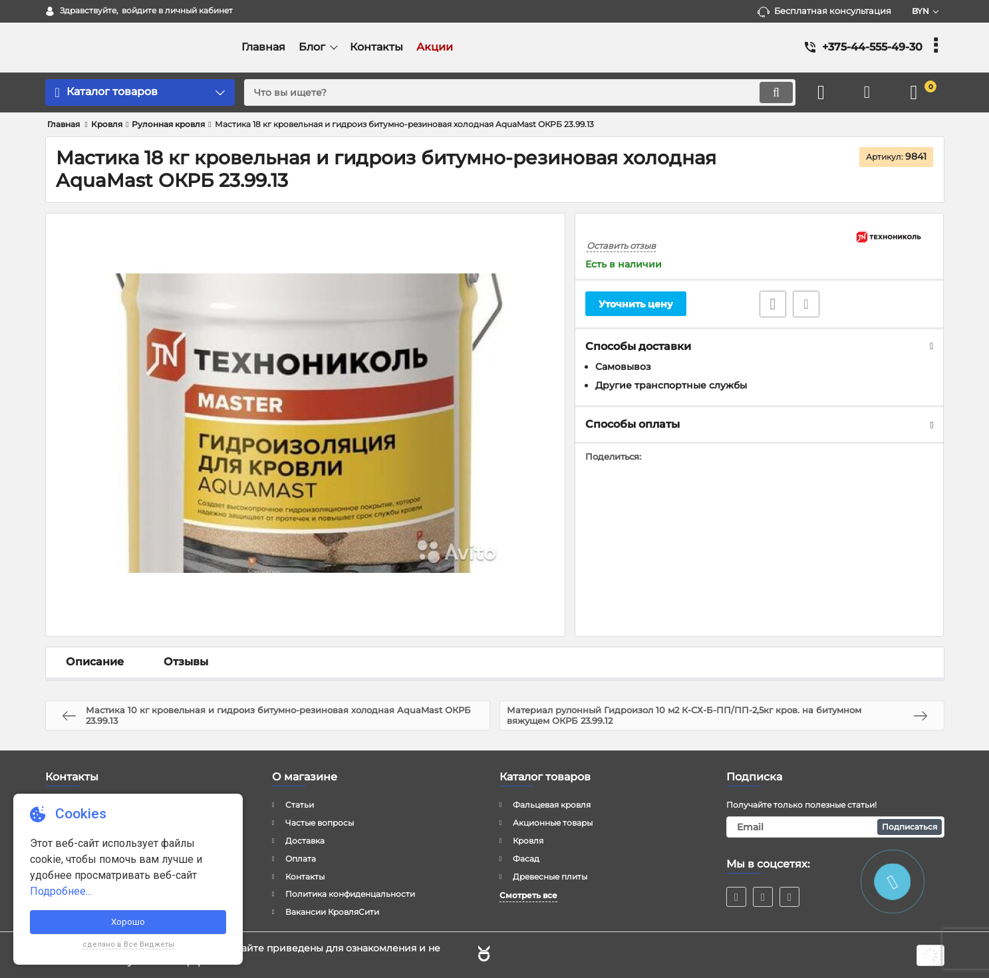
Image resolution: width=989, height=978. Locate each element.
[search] (519, 92)
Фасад (526, 859)
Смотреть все (528, 895)
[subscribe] (835, 827)
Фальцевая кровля (552, 805)
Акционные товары (553, 823)
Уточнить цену (636, 304)
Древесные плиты (550, 877)
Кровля (528, 841)
